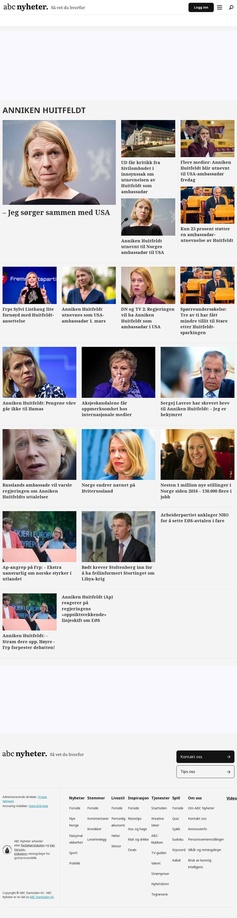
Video (232, 798)
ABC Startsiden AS (42, 897)
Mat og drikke (138, 839)
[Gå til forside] (44, 7)
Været (156, 863)
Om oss (195, 798)
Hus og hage (137, 829)
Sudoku (177, 839)
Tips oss (187, 771)
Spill (176, 798)
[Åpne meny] (219, 7)
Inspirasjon (138, 798)
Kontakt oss (191, 756)
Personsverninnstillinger (206, 839)
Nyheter (77, 798)
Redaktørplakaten (33, 845)
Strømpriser (160, 873)
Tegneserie (159, 894)
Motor (116, 846)
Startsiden (159, 808)
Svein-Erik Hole (38, 806)
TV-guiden (158, 853)
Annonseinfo (197, 829)
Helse (115, 835)
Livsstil (118, 798)
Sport (73, 853)
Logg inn (201, 7)
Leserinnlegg (96, 839)
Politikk (74, 863)
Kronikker (94, 829)
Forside (74, 808)
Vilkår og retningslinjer (204, 850)
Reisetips (135, 818)
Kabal (176, 860)
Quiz (175, 818)
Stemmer (96, 798)
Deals (132, 850)
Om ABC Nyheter (201, 808)
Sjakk (176, 829)
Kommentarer (98, 818)
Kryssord (178, 850)
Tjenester (160, 798)
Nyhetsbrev (160, 884)
